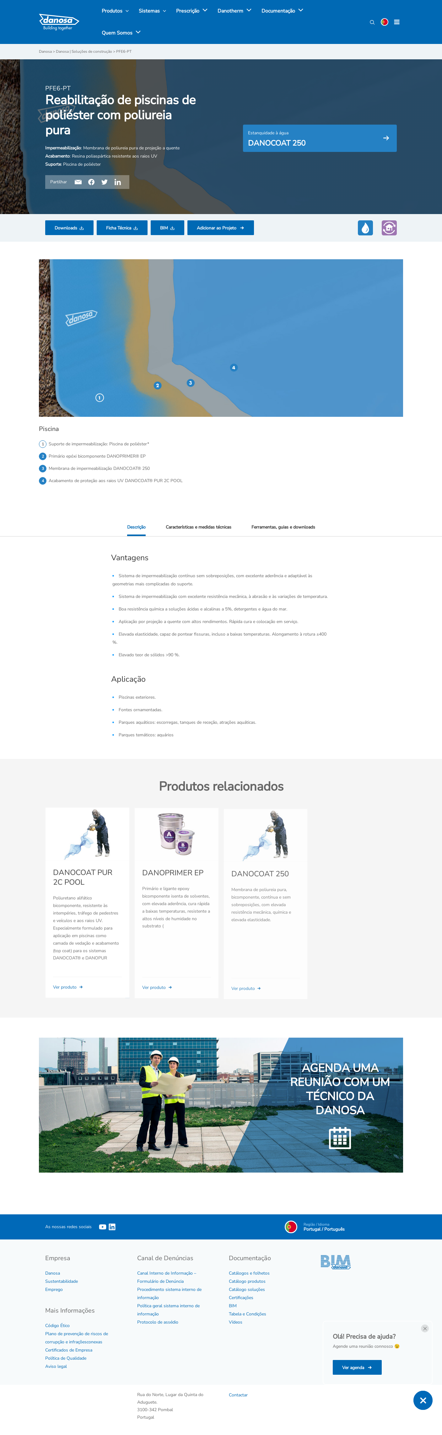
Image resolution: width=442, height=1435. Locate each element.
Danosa (52, 1273)
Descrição (136, 527)
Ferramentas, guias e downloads (283, 527)
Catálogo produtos (247, 1281)
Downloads (66, 228)
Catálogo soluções (247, 1290)
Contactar (238, 1395)
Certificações (241, 1298)
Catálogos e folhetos (249, 1273)
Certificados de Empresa (68, 1350)
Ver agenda (353, 1368)
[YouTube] (102, 1227)
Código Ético (57, 1326)
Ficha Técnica (118, 228)
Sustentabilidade (61, 1281)
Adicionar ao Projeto (217, 228)
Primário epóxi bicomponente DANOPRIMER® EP (97, 456)
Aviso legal (56, 1366)
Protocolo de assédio (157, 1322)
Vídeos (235, 1322)
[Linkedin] (112, 1227)
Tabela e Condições (247, 1314)
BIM (164, 228)
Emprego (54, 1290)
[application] (203, 11)
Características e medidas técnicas (198, 527)
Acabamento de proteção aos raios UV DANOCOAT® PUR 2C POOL (116, 481)
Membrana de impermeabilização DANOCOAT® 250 (99, 468)
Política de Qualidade (65, 1358)
